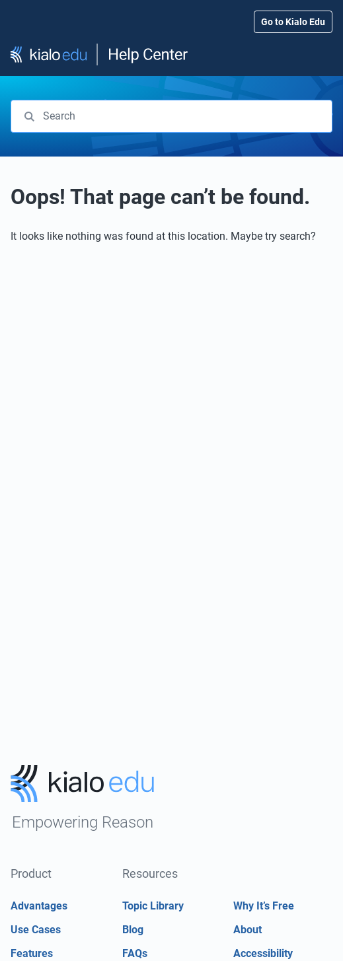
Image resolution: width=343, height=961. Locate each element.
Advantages (39, 906)
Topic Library (153, 906)
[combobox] (171, 116)
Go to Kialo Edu (293, 22)
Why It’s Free (263, 906)
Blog (132, 929)
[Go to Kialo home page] (83, 803)
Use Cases (36, 929)
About (247, 929)
